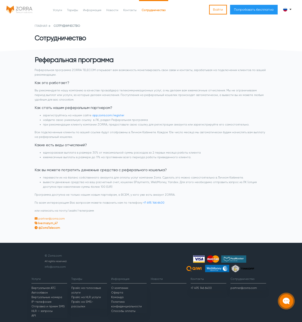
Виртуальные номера (46, 297)
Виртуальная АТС (43, 288)
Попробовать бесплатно (254, 10)
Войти (218, 10)
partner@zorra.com (51, 218)
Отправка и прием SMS (48, 306)
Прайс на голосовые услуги (86, 290)
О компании (119, 288)
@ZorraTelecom (49, 227)
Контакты (130, 10)
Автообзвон (39, 292)
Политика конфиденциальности (126, 304)
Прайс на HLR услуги (86, 297)
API (33, 315)
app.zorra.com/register (108, 115)
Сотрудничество (154, 10)
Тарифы (72, 10)
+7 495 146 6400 (153, 202)
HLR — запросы (42, 311)
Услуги (57, 10)
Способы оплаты (123, 311)
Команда (117, 297)
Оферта (117, 292)
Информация (92, 10)
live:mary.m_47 (47, 223)
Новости (112, 10)
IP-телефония (41, 301)
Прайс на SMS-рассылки (82, 304)
